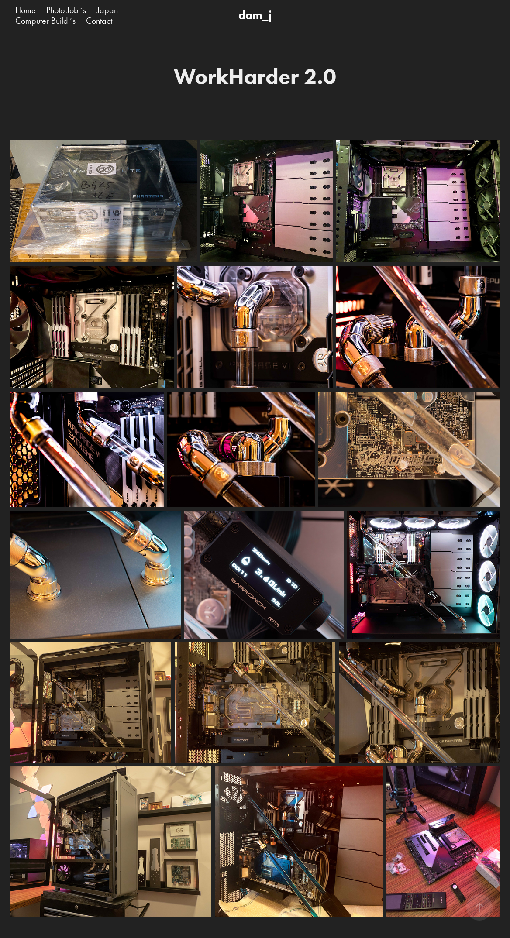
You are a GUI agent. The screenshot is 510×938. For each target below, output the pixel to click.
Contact (99, 20)
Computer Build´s (45, 20)
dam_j (255, 15)
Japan (107, 10)
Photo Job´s (66, 10)
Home (25, 10)
